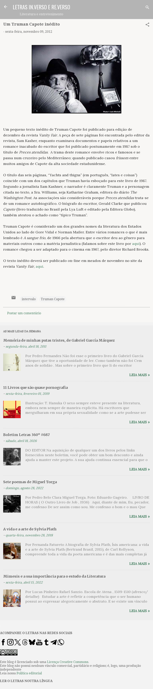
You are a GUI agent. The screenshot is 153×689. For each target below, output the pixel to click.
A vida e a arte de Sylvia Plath (30, 529)
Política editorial (29, 673)
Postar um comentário (24, 313)
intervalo (29, 299)
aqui (136, 243)
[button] (147, 25)
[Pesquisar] (147, 8)
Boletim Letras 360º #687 (26, 434)
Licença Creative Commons (67, 662)
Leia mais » (139, 375)
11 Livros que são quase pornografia (35, 387)
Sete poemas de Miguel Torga (30, 482)
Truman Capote (53, 299)
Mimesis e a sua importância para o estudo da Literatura (54, 576)
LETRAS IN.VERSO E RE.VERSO (41, 7)
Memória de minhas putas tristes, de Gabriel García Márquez (59, 340)
